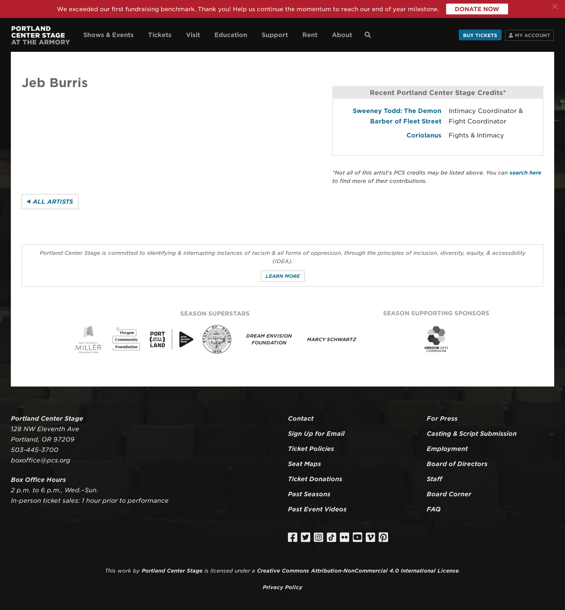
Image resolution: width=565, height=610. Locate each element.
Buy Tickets (480, 35)
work (124, 571)
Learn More (283, 276)
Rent (309, 35)
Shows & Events (108, 35)
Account (532, 35)
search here (525, 173)
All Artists (53, 201)
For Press (442, 418)
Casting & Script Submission (472, 433)
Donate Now (477, 9)
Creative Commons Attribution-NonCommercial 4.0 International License (358, 571)
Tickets (160, 35)
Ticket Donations (315, 479)
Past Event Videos (317, 509)
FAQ (434, 509)
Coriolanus (423, 135)
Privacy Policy (282, 587)
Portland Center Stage (172, 571)
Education (230, 35)
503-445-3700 (34, 449)
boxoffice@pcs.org (40, 460)
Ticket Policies (311, 448)
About (342, 35)
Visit (193, 35)
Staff (434, 479)
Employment (447, 448)
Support (275, 35)
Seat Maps (304, 463)
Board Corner (449, 494)
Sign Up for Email (316, 433)
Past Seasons (309, 494)
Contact (300, 418)
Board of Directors (457, 463)
